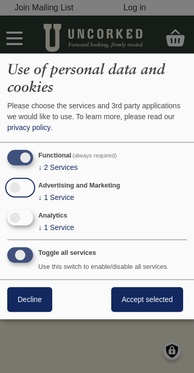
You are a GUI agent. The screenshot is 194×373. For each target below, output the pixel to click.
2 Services (58, 167)
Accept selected (147, 300)
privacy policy (29, 127)
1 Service (56, 197)
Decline (30, 300)
